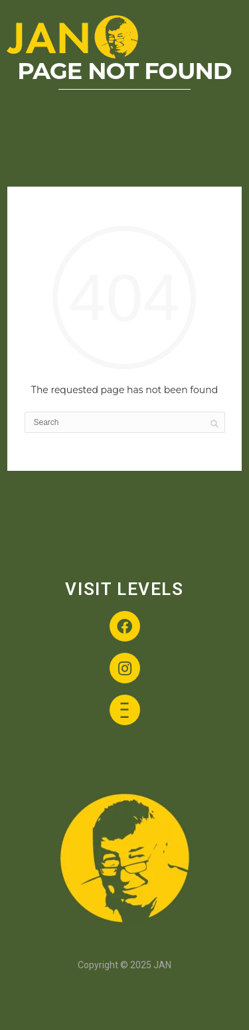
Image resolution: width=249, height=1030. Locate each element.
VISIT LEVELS (124, 589)
